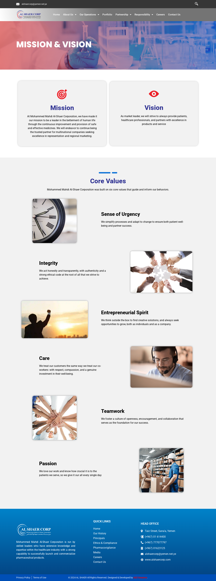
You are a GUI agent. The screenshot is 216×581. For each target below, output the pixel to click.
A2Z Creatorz (140, 577)
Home (56, 14)
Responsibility (144, 15)
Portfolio (107, 14)
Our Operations (89, 15)
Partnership (123, 15)
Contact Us (174, 14)
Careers (160, 14)
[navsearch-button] (195, 4)
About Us (69, 15)
